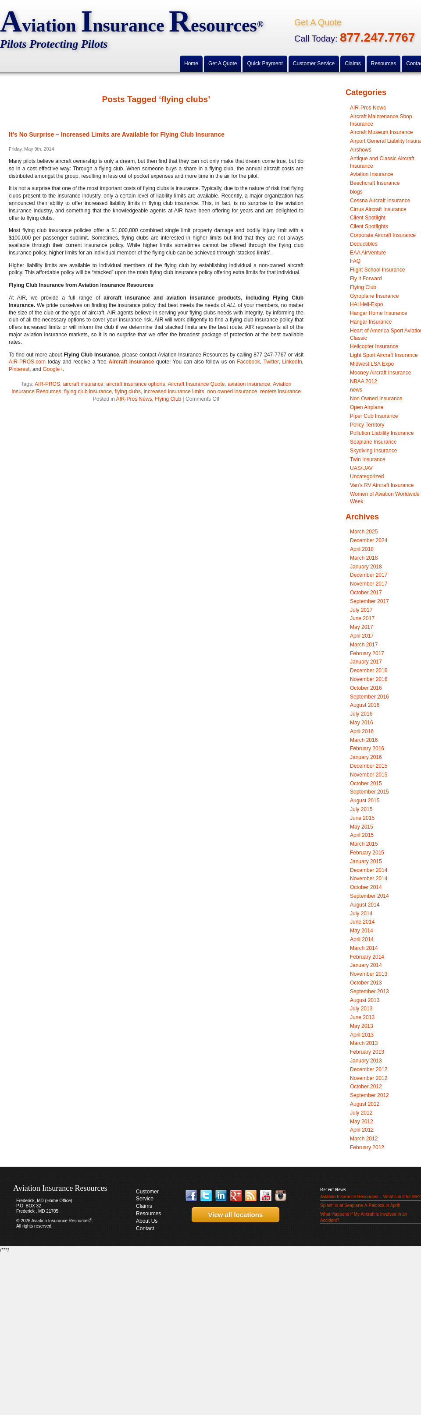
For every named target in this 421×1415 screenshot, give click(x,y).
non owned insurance (232, 391)
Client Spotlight (367, 218)
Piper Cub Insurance (374, 416)
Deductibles (364, 244)
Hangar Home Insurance (378, 313)
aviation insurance (249, 384)
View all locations (233, 1214)
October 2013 (366, 983)
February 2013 (367, 1052)
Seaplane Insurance (373, 442)
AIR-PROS (47, 384)
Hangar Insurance (371, 322)
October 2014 (366, 887)
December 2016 (368, 670)
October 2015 (366, 783)
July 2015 (361, 809)
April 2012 (362, 1130)
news (356, 390)
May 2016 (361, 723)
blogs (356, 192)
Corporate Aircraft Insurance (383, 235)
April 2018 (362, 549)
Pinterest (19, 369)
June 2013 (362, 1017)
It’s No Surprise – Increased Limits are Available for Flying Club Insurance (117, 134)
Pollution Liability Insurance (382, 433)
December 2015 (368, 766)
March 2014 (364, 948)
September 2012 (369, 1095)
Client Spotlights (369, 226)
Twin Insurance (367, 459)
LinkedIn (292, 362)
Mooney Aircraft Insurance (380, 373)
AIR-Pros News (134, 399)
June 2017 (362, 618)
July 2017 (361, 610)
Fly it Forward (366, 278)
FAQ (355, 261)
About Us (146, 1221)
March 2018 (364, 558)
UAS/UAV (361, 468)
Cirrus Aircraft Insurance (378, 209)
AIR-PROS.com (27, 362)
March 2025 (364, 532)
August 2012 (364, 1104)
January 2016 (366, 757)
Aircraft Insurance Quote (196, 384)
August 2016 (364, 705)
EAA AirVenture (368, 253)
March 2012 (364, 1139)
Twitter (271, 362)
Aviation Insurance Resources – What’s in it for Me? (370, 1196)
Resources (148, 1213)
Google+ (53, 369)
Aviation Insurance (371, 174)
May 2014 (361, 931)
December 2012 (368, 1069)
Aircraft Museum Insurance (381, 132)
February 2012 (367, 1147)
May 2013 (361, 1026)
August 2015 (364, 800)
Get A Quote (318, 22)
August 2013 (364, 1000)
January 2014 (366, 965)
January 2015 (366, 861)
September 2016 (369, 697)
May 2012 (361, 1122)
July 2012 (361, 1113)
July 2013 (361, 1009)
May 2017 (361, 627)
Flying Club (168, 399)
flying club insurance (88, 391)
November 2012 (368, 1078)
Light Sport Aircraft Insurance (384, 355)
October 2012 (366, 1086)
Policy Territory (367, 425)
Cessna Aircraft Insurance (380, 201)
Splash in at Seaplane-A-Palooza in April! (360, 1205)
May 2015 (361, 827)
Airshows (360, 150)
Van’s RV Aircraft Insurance (382, 485)
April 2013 (362, 1035)
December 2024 (368, 540)
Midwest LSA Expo (372, 364)
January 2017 (366, 662)
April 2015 (362, 835)
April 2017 (362, 636)
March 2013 (364, 1043)
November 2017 (368, 584)
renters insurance (280, 391)
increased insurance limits (174, 391)
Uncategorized (367, 476)
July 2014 (361, 913)
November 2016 (368, 679)
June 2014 (362, 922)
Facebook (248, 362)
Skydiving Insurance (373, 451)
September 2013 (369, 991)
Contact (145, 1228)
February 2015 (367, 853)
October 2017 (366, 592)
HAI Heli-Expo (366, 304)
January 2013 (366, 1061)
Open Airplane (366, 407)
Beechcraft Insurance (375, 183)
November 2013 (368, 974)
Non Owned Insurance (376, 398)
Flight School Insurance (377, 270)
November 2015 (368, 775)
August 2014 (364, 905)
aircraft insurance (83, 384)
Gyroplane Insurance (374, 296)
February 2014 (367, 957)
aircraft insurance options (135, 384)
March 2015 (364, 844)
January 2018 (366, 567)
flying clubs (128, 391)
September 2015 (369, 792)
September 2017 (369, 601)
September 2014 (369, 896)
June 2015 (362, 818)
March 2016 (364, 740)
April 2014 (362, 939)
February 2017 (367, 653)
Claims (144, 1206)
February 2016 (367, 748)
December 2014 (368, 870)
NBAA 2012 (363, 381)
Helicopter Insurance (374, 346)
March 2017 (364, 645)
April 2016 (362, 731)
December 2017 (368, 575)
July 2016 (361, 714)
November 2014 (368, 878)
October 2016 (366, 688)
